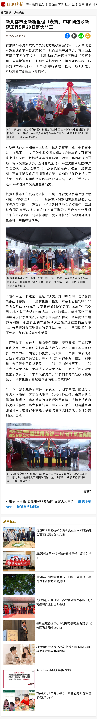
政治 (42, 4)
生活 (74, 4)
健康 (81, 4)
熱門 (35, 4)
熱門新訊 (6, 12)
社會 (67, 4)
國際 (88, 4)
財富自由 (51, 4)
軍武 (60, 4)
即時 (28, 4)
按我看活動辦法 (28, 506)
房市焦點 (19, 12)
